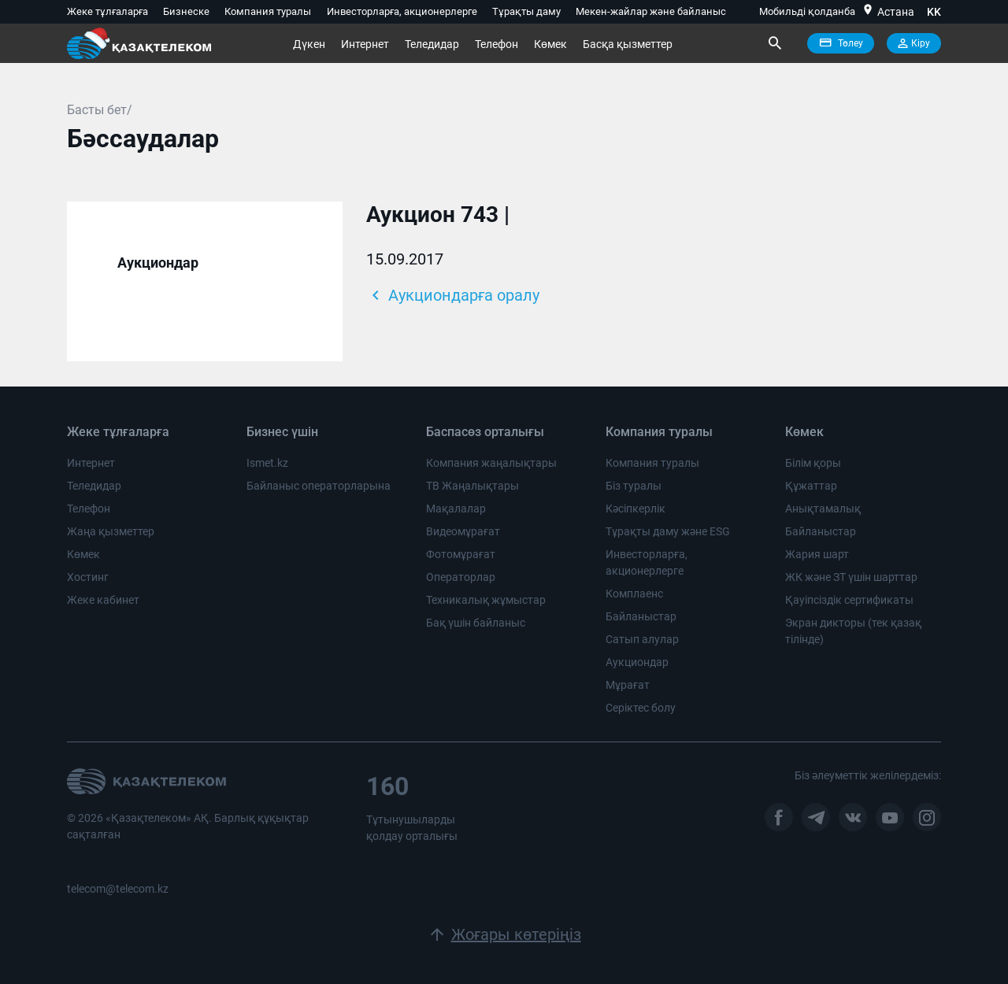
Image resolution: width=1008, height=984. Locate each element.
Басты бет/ (99, 109)
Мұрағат (628, 685)
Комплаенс (634, 593)
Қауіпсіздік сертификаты (849, 600)
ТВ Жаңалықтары (472, 485)
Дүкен (309, 44)
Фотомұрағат (460, 554)
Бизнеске (186, 11)
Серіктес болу (641, 707)
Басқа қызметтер (628, 44)
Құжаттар (811, 485)
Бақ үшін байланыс (475, 622)
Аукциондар (157, 262)
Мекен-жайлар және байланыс (651, 11)
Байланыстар (641, 616)
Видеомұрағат (463, 531)
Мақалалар (456, 508)
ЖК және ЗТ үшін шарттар (851, 577)
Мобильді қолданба (807, 11)
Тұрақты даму (526, 11)
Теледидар (432, 44)
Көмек (550, 44)
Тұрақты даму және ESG (668, 531)
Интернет (365, 44)
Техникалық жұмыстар (486, 600)
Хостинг (88, 577)
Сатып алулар (642, 639)
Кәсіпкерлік (635, 508)
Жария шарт (817, 554)
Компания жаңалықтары (491, 463)
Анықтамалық (823, 508)
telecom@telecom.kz (118, 888)
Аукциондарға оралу (452, 295)
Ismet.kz (267, 463)
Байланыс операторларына (318, 485)
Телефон (496, 44)
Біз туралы (634, 485)
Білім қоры (813, 463)
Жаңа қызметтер (110, 531)
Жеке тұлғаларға (107, 11)
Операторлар (460, 577)
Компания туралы (267, 11)
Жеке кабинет (103, 600)
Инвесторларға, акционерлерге (402, 11)
